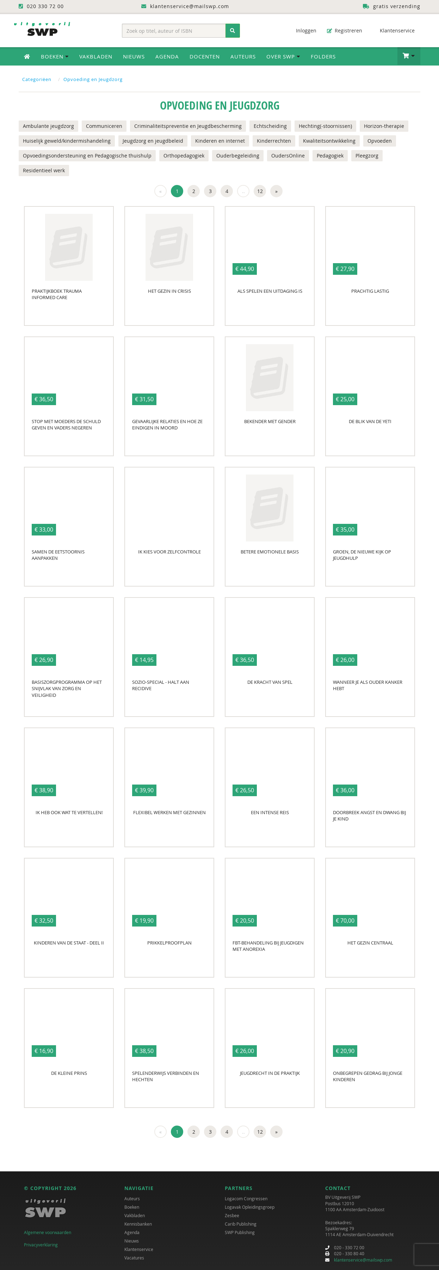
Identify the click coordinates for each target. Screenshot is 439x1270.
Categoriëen (36, 79)
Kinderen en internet (220, 140)
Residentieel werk (44, 170)
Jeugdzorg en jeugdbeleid (153, 140)
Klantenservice (394, 30)
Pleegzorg (366, 155)
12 (260, 191)
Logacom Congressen (246, 1198)
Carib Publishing (240, 1224)
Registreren (344, 30)
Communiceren (104, 126)
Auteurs (243, 56)
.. (243, 191)
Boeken (131, 1207)
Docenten (205, 56)
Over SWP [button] (283, 56)
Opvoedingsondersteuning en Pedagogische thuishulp (87, 155)
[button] (408, 56)
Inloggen (302, 30)
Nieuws (134, 56)
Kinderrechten (274, 140)
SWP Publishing (240, 1232)
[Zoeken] (232, 31)
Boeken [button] (55, 56)
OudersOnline (288, 155)
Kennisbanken (138, 1224)
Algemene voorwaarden (47, 1232)
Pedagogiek (330, 155)
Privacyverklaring (41, 1244)
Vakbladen (95, 56)
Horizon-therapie (384, 126)
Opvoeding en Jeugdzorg (93, 79)
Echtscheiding (270, 126)
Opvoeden (379, 140)
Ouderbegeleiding (237, 155)
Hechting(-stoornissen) (325, 126)
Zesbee (232, 1215)
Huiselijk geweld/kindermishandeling (67, 140)
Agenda (167, 56)
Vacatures (134, 1257)
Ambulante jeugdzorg (48, 126)
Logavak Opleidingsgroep (249, 1207)
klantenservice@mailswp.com (363, 1260)
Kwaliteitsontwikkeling (329, 140)
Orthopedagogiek (183, 155)
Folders (323, 56)
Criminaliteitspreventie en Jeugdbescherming (188, 126)
